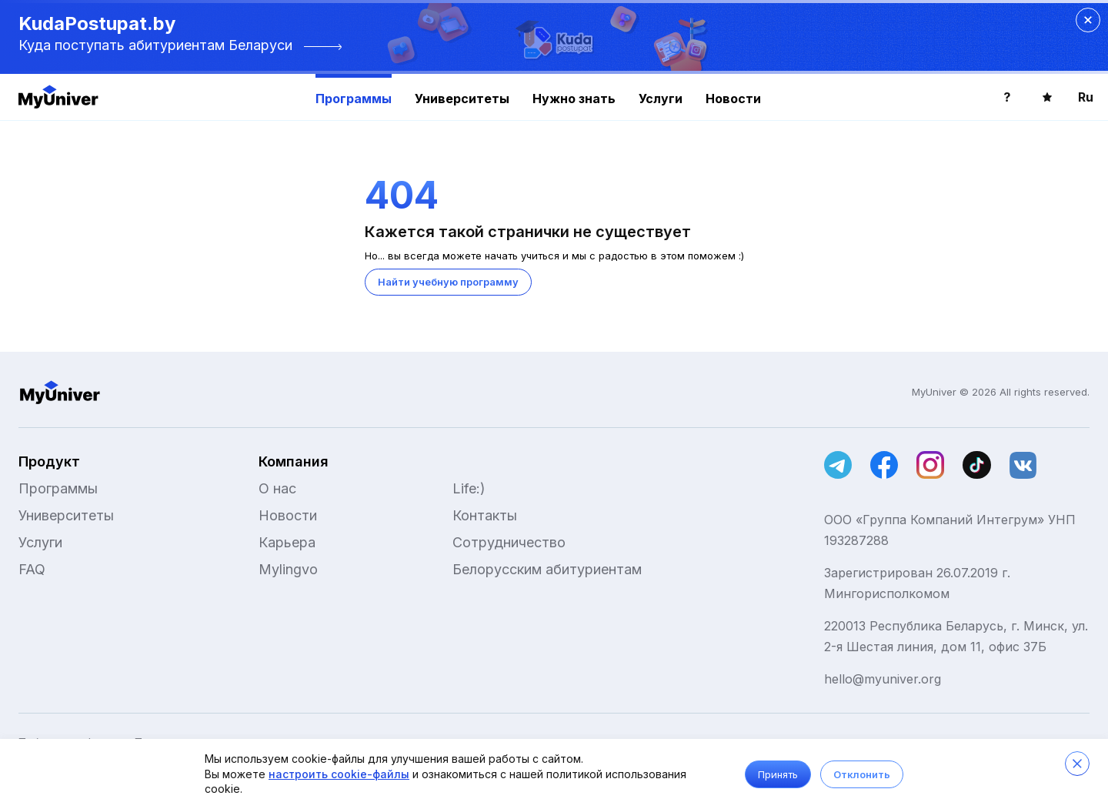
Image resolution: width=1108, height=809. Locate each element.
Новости (733, 98)
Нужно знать (574, 98)
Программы (353, 98)
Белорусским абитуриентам (547, 569)
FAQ (31, 569)
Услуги (660, 98)
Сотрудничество (509, 542)
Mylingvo (288, 569)
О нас (277, 488)
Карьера (287, 542)
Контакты (484, 515)
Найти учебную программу (448, 282)
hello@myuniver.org (882, 679)
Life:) (469, 488)
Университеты (462, 98)
